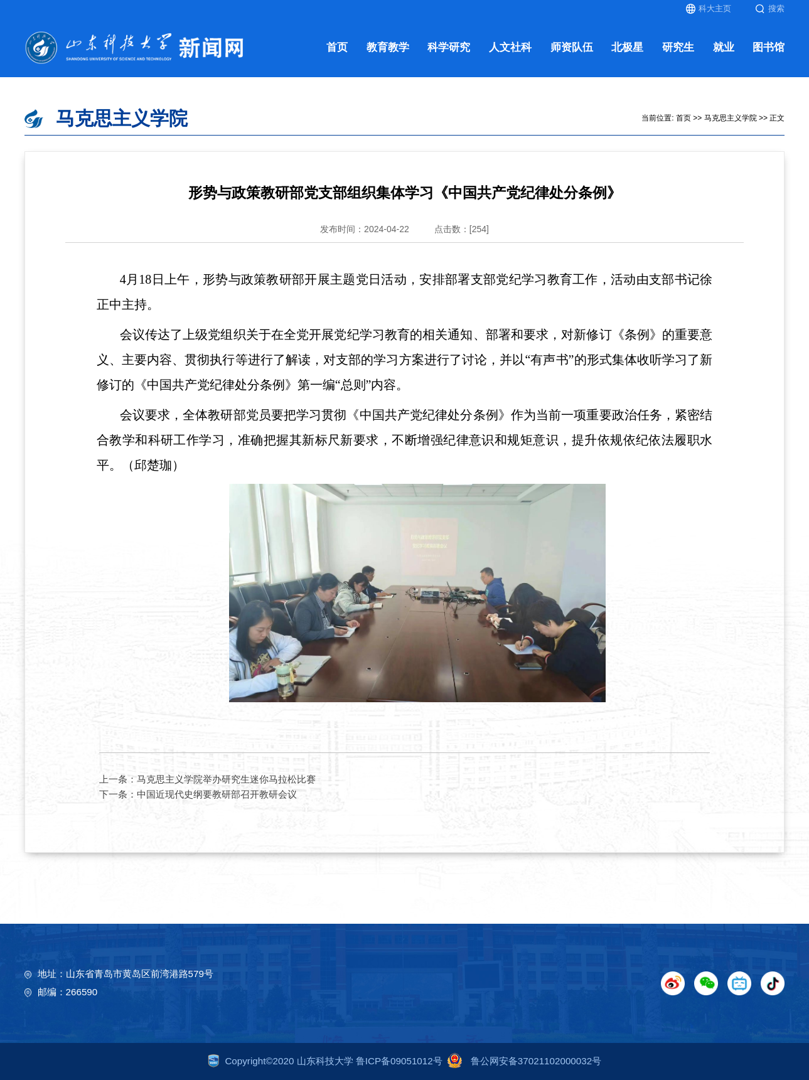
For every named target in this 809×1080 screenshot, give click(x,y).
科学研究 (448, 47)
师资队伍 (571, 47)
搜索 (770, 9)
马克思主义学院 (730, 118)
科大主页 (709, 9)
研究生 (678, 47)
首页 (337, 47)
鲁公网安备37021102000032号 (521, 1061)
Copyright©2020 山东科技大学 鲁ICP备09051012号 (325, 1061)
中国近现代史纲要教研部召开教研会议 (217, 794)
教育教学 (388, 47)
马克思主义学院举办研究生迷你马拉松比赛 (226, 779)
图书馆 (769, 47)
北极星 (627, 47)
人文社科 (510, 47)
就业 (723, 47)
